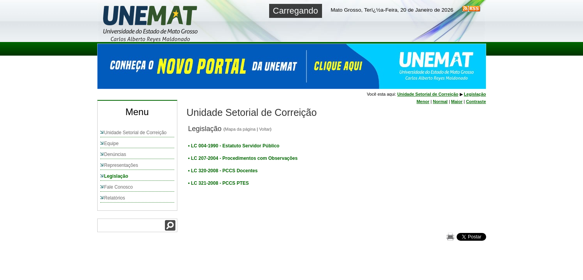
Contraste (476, 101)
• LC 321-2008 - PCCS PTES (218, 183)
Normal (440, 101)
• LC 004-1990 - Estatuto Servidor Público (234, 146)
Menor (423, 101)
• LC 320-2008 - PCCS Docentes (223, 170)
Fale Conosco (118, 187)
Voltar (264, 129)
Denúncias (115, 154)
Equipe (111, 143)
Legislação (116, 176)
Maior (456, 101)
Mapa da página (240, 129)
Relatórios (114, 198)
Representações (121, 165)
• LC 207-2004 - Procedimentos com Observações (243, 158)
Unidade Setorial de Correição (135, 132)
